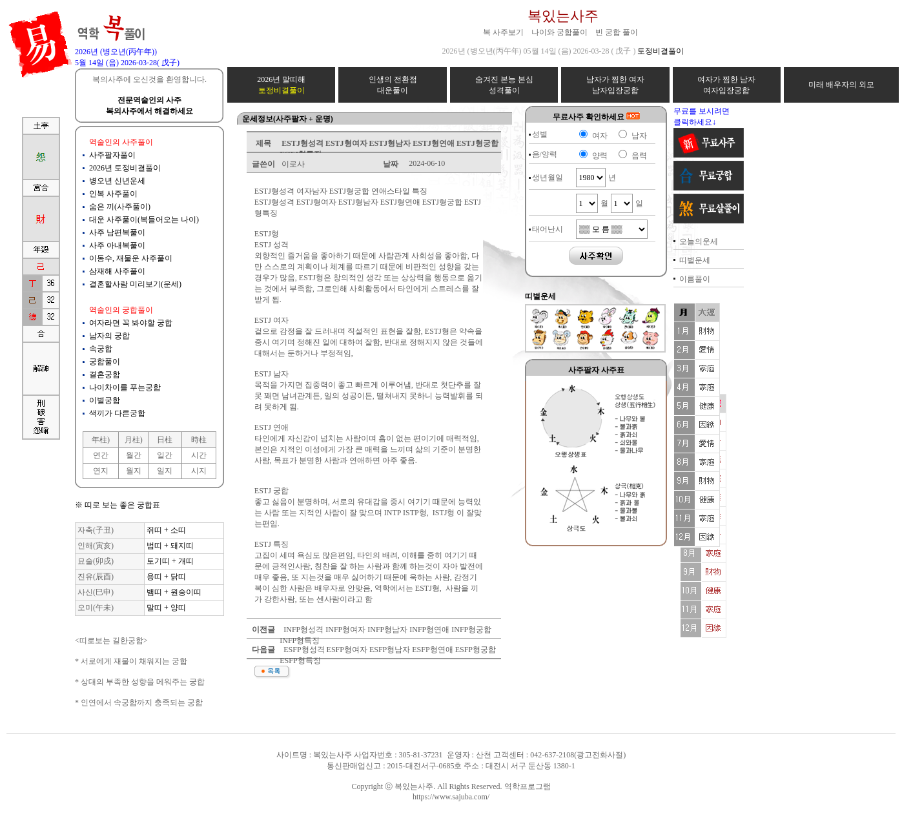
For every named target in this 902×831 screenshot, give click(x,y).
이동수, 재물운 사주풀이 (130, 258)
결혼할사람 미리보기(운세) (135, 284)
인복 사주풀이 (113, 193)
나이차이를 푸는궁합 (125, 387)
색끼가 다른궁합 (117, 413)
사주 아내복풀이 (117, 245)
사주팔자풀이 (112, 154)
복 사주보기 (503, 32)
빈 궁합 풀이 (616, 32)
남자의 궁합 (109, 335)
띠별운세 (694, 260)
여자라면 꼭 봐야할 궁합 (130, 322)
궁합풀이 (104, 361)
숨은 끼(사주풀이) (119, 206)
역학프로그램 (527, 786)
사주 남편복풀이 (117, 232)
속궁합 (100, 348)
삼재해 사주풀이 (117, 271)
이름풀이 (694, 278)
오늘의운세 (698, 241)
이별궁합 (104, 400)
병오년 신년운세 (117, 180)
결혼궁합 (104, 374)
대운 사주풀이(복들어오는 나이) (144, 219)
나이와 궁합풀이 (559, 32)
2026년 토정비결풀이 (125, 167)
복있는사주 (563, 16)
